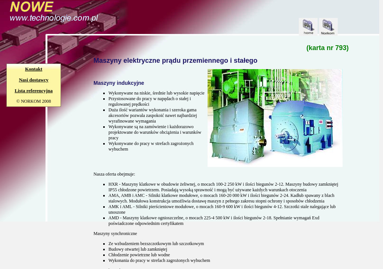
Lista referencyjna (34, 90)
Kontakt (33, 69)
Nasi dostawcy (33, 80)
